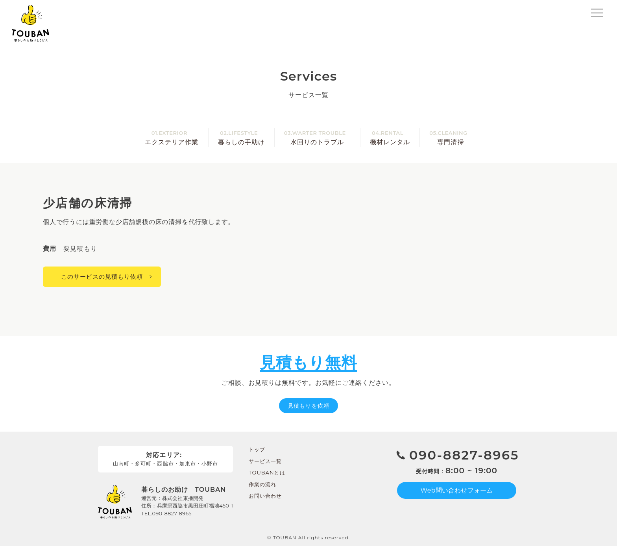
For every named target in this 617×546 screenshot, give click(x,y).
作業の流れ (262, 484)
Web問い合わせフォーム (457, 490)
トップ (257, 449)
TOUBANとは (267, 472)
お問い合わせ (265, 496)
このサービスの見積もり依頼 (102, 276)
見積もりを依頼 (308, 405)
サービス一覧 (265, 461)
